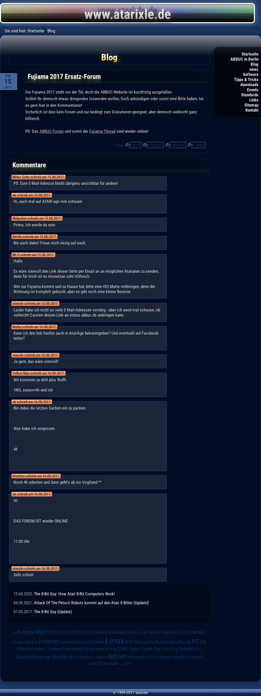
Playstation (73, 648)
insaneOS (194, 657)
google (179, 657)
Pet (203, 642)
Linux (114, 641)
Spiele (147, 649)
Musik (184, 642)
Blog (254, 64)
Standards (249, 94)
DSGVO (77, 632)
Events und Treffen (143, 632)
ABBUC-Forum (52, 131)
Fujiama (156, 145)
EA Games (94, 632)
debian (117, 656)
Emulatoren (115, 632)
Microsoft (144, 642)
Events (252, 89)
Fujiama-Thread (102, 131)
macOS (95, 663)
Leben (199, 145)
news (254, 69)
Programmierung (100, 649)
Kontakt (251, 110)
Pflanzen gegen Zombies (40, 648)
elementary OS (141, 657)
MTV (129, 642)
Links (253, 99)
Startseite (250, 54)
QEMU (122, 648)
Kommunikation (74, 642)
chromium (83, 657)
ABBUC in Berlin (244, 59)
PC (195, 641)
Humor (31, 642)
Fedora (167, 632)
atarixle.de (62, 657)
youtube (111, 663)
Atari (136, 145)
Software (250, 74)
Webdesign (40, 657)
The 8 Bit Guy (166, 648)
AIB (17, 632)
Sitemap (251, 105)
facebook (163, 657)
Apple (28, 632)
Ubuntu (22, 657)
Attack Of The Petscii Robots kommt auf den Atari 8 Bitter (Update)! (91, 602)
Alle (127, 663)
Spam (134, 649)
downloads (249, 84)
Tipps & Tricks (246, 79)
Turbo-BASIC (190, 648)
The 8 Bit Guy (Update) (53, 611)
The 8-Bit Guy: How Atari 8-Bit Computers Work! (74, 593)
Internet (178, 145)
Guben (18, 642)
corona (100, 657)
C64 (66, 632)
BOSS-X (55, 632)
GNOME (197, 632)
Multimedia (165, 642)
